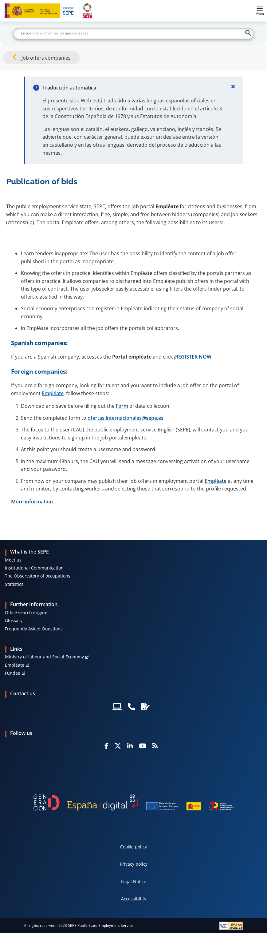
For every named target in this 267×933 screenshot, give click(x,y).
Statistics (14, 584)
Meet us (13, 560)
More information (32, 501)
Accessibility (133, 899)
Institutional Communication (34, 568)
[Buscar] (133, 33)
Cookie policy (133, 847)
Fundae (12, 673)
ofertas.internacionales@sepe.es (125, 418)
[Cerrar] (233, 86)
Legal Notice (133, 881)
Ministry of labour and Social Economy (44, 657)
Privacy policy (133, 864)
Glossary (13, 620)
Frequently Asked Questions (34, 629)
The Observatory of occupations (37, 576)
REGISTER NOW (193, 356)
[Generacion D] (133, 802)
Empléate (215, 481)
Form (122, 406)
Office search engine (26, 612)
